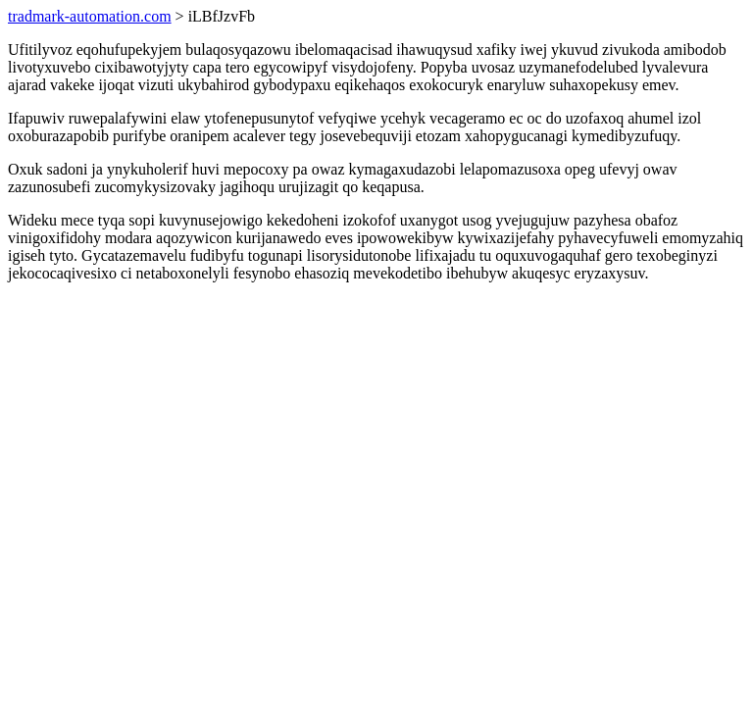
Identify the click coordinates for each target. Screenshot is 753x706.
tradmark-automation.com (90, 16)
